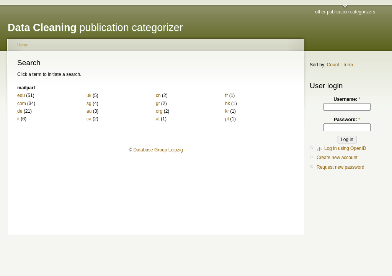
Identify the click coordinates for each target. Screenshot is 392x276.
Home (22, 45)
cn (158, 95)
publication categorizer (95, 27)
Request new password (340, 167)
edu (21, 95)
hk (227, 103)
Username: (346, 99)
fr (226, 95)
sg (89, 103)
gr (158, 103)
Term (348, 64)
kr (227, 111)
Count (333, 64)
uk (89, 95)
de (19, 111)
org (159, 111)
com (21, 103)
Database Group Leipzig (158, 150)
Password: (347, 119)
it (18, 119)
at (158, 119)
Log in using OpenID (345, 148)
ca (89, 119)
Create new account (337, 157)
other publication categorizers (345, 12)
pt (227, 119)
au (89, 111)
